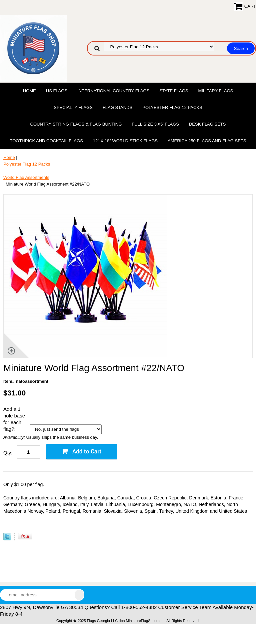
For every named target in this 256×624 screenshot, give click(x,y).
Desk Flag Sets (207, 124)
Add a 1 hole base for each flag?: (14, 419)
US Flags (56, 90)
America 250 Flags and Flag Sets (207, 140)
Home (29, 90)
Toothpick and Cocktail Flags (46, 140)
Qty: (8, 452)
